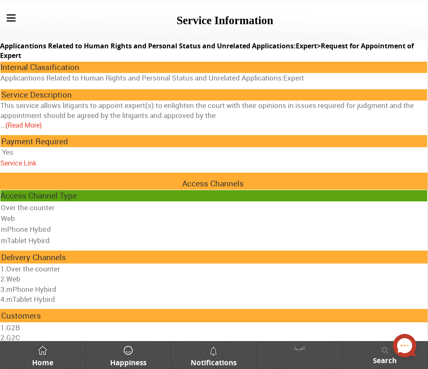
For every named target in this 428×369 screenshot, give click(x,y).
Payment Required (34, 141)
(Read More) (23, 125)
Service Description (36, 94)
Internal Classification (39, 67)
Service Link (18, 163)
